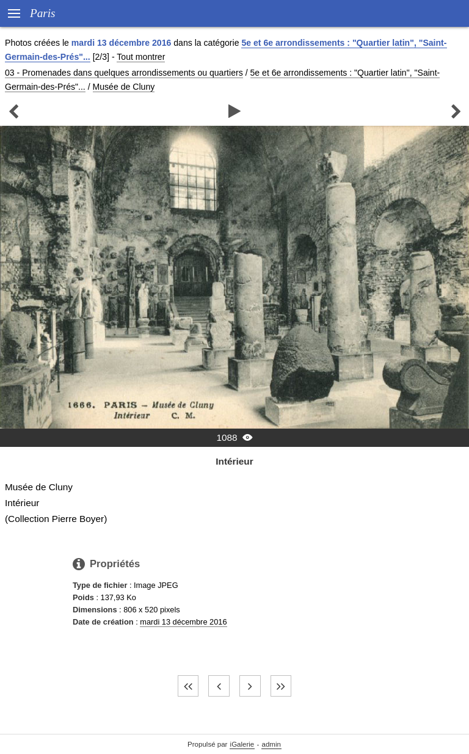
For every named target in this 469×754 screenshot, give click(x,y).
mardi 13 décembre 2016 (183, 621)
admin (271, 744)
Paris (43, 13)
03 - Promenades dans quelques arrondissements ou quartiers (124, 73)
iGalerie (242, 744)
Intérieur (234, 461)
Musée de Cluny (124, 87)
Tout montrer (141, 57)
